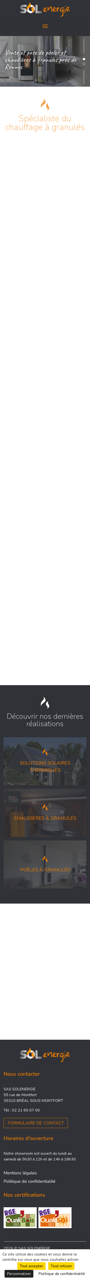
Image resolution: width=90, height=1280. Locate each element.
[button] (84, 59)
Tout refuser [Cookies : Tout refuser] (61, 1266)
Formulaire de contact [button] (36, 1123)
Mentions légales (20, 1173)
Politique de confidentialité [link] (61, 1273)
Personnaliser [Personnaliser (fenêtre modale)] (19, 1273)
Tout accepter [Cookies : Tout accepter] (31, 1266)
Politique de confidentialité (29, 1181)
